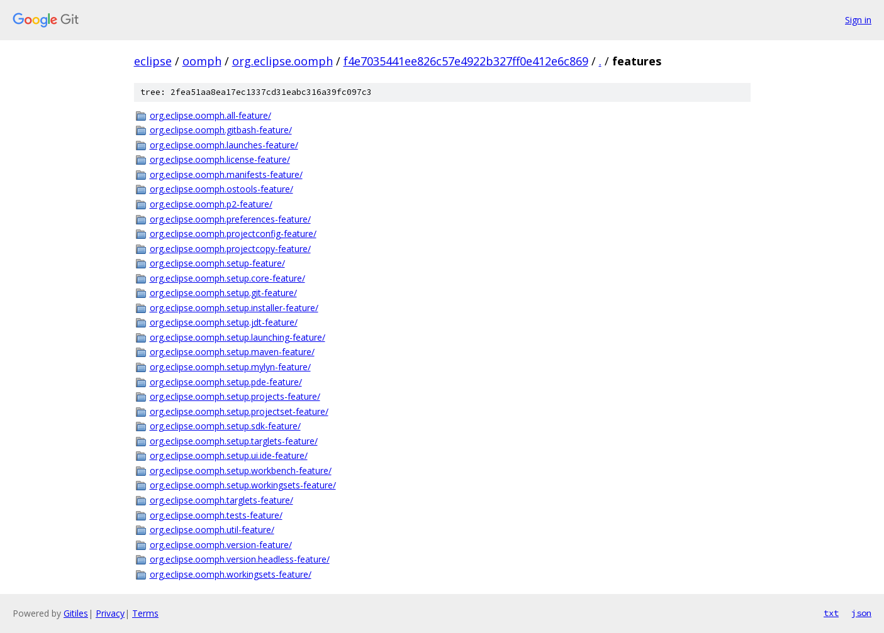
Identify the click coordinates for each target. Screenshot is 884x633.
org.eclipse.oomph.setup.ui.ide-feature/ (229, 455)
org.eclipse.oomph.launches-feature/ (224, 145)
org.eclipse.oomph (282, 61)
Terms (145, 613)
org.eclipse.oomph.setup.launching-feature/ (237, 337)
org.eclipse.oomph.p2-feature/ (211, 204)
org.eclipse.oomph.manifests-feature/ (226, 174)
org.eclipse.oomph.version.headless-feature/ (240, 559)
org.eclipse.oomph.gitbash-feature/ (221, 130)
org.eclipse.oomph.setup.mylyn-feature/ (230, 367)
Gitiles (76, 613)
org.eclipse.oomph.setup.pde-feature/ (226, 382)
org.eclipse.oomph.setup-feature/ (217, 263)
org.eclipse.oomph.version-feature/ (221, 545)
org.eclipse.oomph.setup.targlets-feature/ (234, 441)
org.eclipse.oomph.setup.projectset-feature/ (239, 411)
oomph (201, 61)
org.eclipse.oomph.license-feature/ (220, 159)
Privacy (110, 613)
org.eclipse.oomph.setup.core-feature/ (227, 278)
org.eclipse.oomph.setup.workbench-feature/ (241, 470)
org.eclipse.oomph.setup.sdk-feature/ (225, 426)
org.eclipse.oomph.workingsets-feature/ (230, 574)
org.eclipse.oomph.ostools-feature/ (221, 189)
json (861, 613)
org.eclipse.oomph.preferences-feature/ (230, 219)
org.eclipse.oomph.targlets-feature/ (221, 500)
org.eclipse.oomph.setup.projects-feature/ (235, 396)
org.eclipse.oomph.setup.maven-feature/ (232, 352)
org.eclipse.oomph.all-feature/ (210, 115)
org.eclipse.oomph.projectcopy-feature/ (230, 249)
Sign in (858, 20)
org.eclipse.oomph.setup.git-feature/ (223, 293)
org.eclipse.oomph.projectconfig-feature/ (233, 233)
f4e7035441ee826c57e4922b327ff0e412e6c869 (466, 61)
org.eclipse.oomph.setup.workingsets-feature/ (243, 485)
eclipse (153, 61)
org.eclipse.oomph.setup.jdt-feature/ (224, 322)
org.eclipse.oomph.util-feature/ (212, 530)
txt (831, 613)
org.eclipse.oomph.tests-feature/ (216, 515)
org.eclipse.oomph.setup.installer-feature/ (234, 308)
